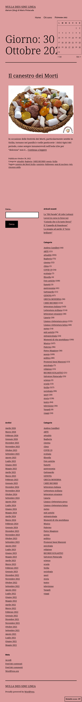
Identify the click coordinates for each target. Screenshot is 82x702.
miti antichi (49, 332)
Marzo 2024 (10, 520)
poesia (49, 161)
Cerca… (8, 209)
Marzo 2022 (10, 608)
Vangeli (47, 409)
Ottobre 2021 (11, 626)
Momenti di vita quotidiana (56, 339)
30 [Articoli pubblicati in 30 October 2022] (80, 47)
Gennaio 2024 (11, 527)
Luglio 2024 (10, 505)
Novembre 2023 (12, 534)
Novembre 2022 (12, 579)
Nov (78, 57)
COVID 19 (48, 269)
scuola (47, 383)
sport (46, 394)
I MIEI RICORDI (39, 161)
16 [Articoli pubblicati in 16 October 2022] (80, 37)
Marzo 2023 (10, 564)
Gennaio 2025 (11, 483)
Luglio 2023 (10, 549)
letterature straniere (53, 314)
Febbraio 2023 (11, 568)
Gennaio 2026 (11, 439)
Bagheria (28, 161)
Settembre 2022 (12, 586)
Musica (47, 343)
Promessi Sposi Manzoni (55, 361)
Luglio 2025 (10, 461)
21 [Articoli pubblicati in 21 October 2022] (73, 42)
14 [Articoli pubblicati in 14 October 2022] (73, 37)
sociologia (48, 391)
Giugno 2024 (11, 509)
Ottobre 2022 (11, 582)
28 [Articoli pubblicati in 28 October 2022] (73, 47)
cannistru (40, 164)
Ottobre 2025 (11, 450)
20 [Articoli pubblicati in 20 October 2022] (69, 42)
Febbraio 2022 (11, 612)
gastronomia (49, 288)
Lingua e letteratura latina (56, 325)
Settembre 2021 (12, 630)
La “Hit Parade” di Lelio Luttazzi (58, 214)
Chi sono (48, 17)
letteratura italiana (52, 306)
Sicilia (54, 161)
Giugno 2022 (11, 597)
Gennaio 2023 (11, 571)
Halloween (49, 164)
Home (38, 17)
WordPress (29, 691)
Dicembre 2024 (12, 487)
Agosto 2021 (10, 634)
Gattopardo (49, 292)
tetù (70, 164)
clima (46, 266)
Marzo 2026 (10, 432)
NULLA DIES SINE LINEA (20, 6)
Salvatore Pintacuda (53, 376)
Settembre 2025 (12, 454)
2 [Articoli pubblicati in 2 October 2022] (79, 28)
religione (48, 369)
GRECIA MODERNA (52, 299)
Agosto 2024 (10, 501)
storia (46, 398)
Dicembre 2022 (12, 575)
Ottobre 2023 (11, 538)
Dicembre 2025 (12, 443)
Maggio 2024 (11, 512)
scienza (47, 380)
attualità (20, 161)
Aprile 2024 (10, 516)
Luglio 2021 (10, 637)
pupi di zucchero (61, 164)
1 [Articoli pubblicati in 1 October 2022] (76, 28)
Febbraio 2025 (11, 479)
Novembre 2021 (12, 623)
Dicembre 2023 (12, 531)
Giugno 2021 (11, 641)
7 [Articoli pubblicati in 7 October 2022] (72, 33)
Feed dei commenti (14, 667)
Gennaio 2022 (11, 615)
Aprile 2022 (10, 604)
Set (59, 57)
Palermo (47, 347)
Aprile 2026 (10, 428)
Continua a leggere (37, 149)
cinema (47, 262)
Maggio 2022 (11, 601)
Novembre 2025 (12, 446)
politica (47, 358)
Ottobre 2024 (11, 494)
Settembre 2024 (12, 498)
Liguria (47, 317)
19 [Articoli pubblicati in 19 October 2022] (66, 42)
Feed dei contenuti (13, 663)
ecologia (47, 273)
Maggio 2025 (11, 468)
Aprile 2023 (10, 560)
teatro (46, 402)
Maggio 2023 (11, 557)
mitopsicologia (50, 336)
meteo (46, 328)
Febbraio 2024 (11, 523)
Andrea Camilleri (51, 247)
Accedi (8, 660)
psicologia (48, 365)
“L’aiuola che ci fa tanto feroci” (58, 221)
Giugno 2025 (11, 465)
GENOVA (48, 295)
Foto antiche (49, 280)
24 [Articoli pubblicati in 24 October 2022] (59, 47)
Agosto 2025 (10, 457)
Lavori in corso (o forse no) (56, 218)
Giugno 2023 (11, 553)
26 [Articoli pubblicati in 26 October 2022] (66, 47)
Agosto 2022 (10, 590)
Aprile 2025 (10, 472)
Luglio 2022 (10, 593)
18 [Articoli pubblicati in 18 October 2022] (62, 42)
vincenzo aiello (14, 167)
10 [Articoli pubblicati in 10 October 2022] (59, 37)
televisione (49, 406)
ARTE (46, 251)
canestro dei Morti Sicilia (25, 164)
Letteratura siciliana (53, 310)
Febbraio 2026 (11, 435)
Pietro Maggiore (51, 350)
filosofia (47, 277)
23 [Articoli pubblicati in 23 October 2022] (80, 42)
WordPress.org (12, 671)
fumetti (47, 284)
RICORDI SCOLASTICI (53, 372)
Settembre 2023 (12, 542)
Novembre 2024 (12, 490)
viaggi (46, 413)
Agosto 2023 (10, 546)
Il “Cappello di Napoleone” (56, 225)
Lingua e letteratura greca (55, 321)
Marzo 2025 (10, 476)
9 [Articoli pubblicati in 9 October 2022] (79, 33)
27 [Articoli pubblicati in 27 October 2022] (69, 47)
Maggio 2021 (11, 645)
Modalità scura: (73, 699)
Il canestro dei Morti (33, 75)
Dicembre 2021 (12, 619)
